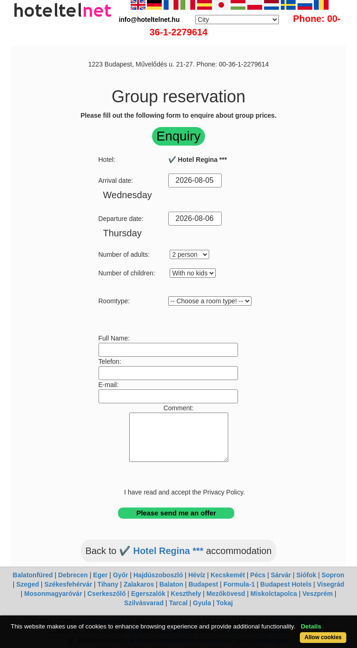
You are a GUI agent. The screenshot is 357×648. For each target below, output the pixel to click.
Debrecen (73, 575)
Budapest (203, 584)
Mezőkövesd (225, 593)
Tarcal (178, 603)
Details (311, 626)
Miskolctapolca (274, 593)
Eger (100, 575)
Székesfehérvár (68, 584)
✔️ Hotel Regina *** (161, 551)
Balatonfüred (33, 575)
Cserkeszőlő (106, 593)
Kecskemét (228, 575)
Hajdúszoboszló (158, 575)
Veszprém (318, 593)
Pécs (257, 575)
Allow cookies (323, 637)
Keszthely (186, 593)
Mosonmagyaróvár (53, 593)
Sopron (333, 575)
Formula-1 (239, 584)
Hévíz (196, 575)
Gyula (202, 603)
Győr (120, 575)
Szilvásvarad (144, 603)
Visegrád (330, 584)
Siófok (306, 575)
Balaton (171, 584)
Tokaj (224, 603)
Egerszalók (148, 593)
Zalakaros (139, 584)
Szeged (27, 584)
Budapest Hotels (285, 584)
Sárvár (281, 575)
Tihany (108, 584)
